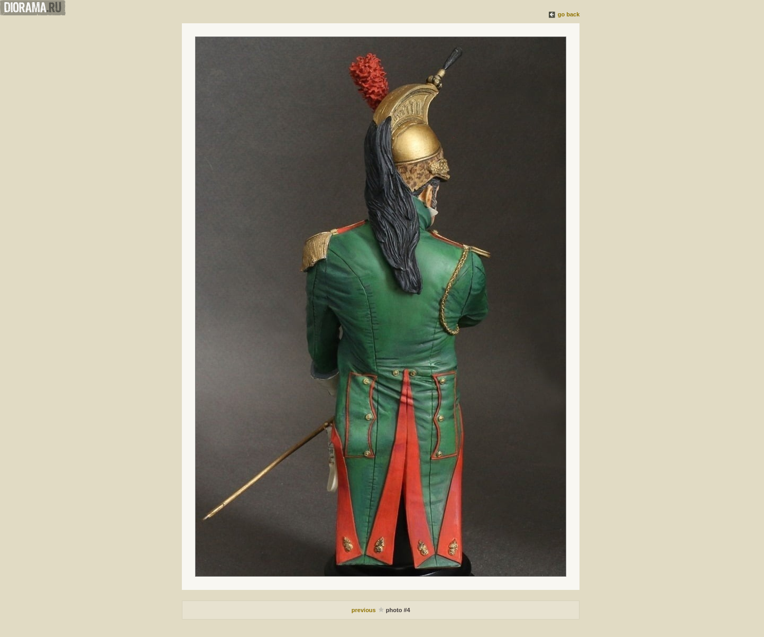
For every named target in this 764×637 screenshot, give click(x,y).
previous (365, 610)
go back (569, 14)
